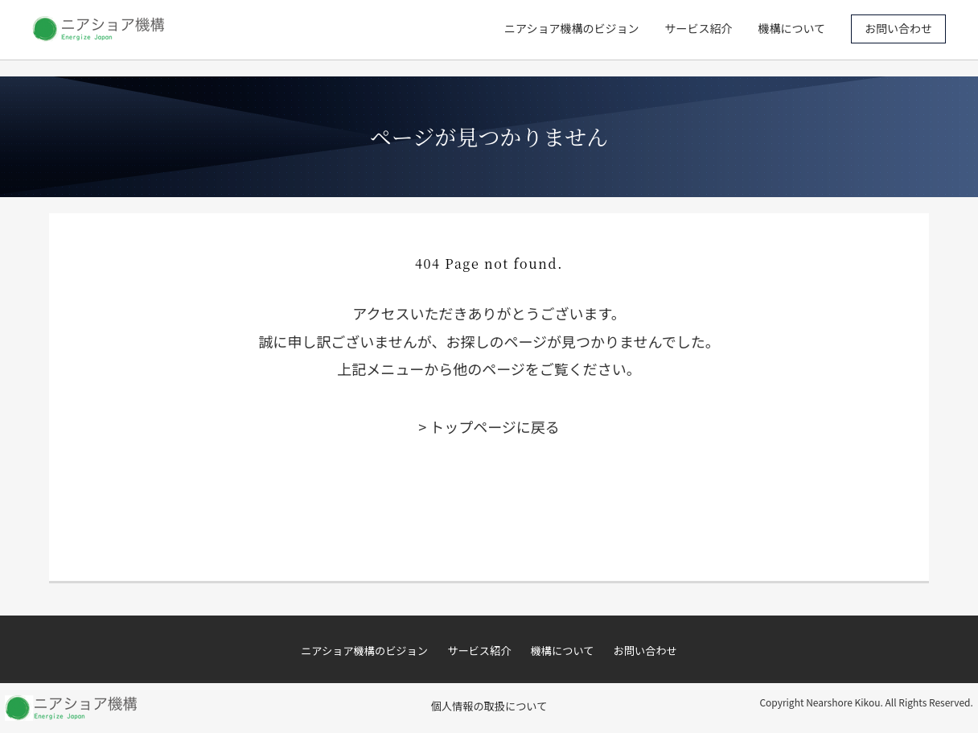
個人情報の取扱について (489, 706)
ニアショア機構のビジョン (571, 28)
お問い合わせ (898, 28)
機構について (791, 28)
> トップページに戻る (489, 426)
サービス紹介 (698, 28)
